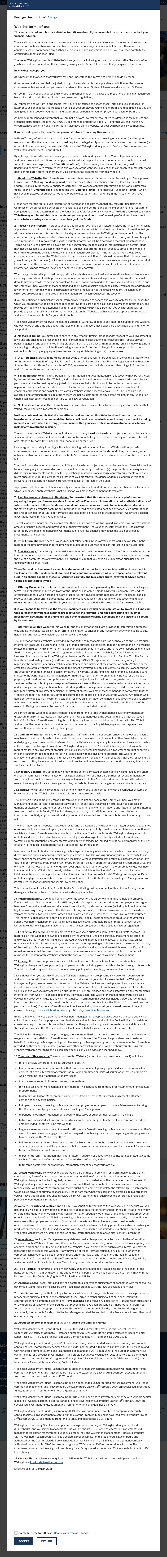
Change (52, 17)
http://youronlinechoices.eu (91, 1010)
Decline (47, 1541)
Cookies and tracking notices (71, 1533)
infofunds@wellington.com (46, 1462)
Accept (23, 1541)
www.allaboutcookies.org (55, 1010)
